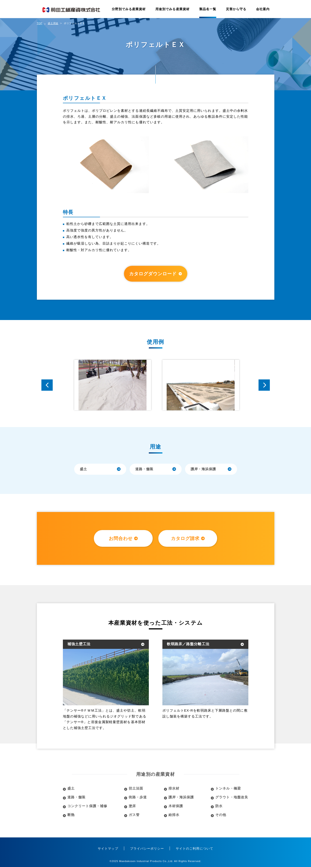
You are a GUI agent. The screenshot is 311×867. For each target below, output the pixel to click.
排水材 (174, 788)
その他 (220, 815)
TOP (40, 23)
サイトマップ (108, 848)
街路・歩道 (138, 797)
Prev (47, 385)
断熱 (71, 815)
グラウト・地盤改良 (231, 797)
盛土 (83, 469)
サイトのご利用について (194, 848)
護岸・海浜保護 (203, 469)
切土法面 (136, 788)
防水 (219, 806)
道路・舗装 (144, 469)
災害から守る (236, 9)
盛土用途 (53, 23)
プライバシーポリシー (147, 848)
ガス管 (134, 815)
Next (264, 385)
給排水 (174, 815)
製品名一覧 (207, 9)
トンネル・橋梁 (228, 788)
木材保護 (176, 806)
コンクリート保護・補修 (87, 806)
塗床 (132, 806)
